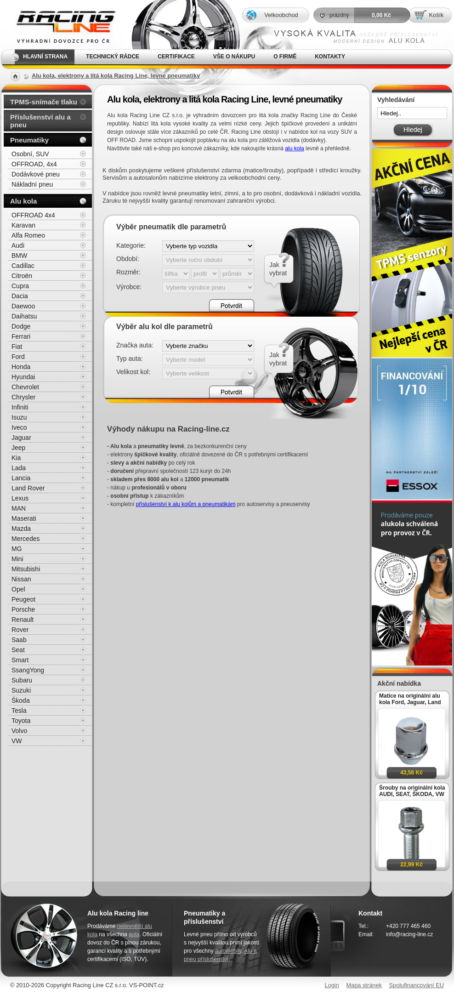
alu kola (294, 148)
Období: (127, 258)
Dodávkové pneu (35, 174)
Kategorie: (131, 245)
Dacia (19, 296)
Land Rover (28, 488)
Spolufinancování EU (416, 985)
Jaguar (21, 437)
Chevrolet (25, 387)
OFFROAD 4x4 (33, 215)
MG (16, 548)
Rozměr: (128, 272)
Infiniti (19, 407)
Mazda (21, 528)
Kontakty (330, 56)
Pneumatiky (29, 140)
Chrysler (23, 397)
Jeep (18, 447)
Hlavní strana (45, 56)
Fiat (16, 346)
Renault (22, 619)
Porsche (23, 609)
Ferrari (20, 336)
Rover (19, 629)
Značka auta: (134, 345)
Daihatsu (24, 316)
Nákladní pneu (32, 184)
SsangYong (27, 670)
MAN (18, 508)
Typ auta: (129, 358)
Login (332, 985)
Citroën (21, 275)
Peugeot (23, 599)
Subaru (21, 680)
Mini (17, 559)
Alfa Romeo (28, 235)
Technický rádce (112, 56)
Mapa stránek (364, 985)
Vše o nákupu (234, 56)
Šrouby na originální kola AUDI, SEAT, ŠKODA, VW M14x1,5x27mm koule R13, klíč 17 (412, 791)
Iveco (19, 427)
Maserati (23, 518)
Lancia (20, 478)
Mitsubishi (25, 569)
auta (134, 934)
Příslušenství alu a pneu (40, 121)
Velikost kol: (133, 371)
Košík (436, 14)
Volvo (19, 730)
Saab (19, 639)
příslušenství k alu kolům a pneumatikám (186, 504)
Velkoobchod (281, 14)
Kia (16, 457)
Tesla (19, 710)
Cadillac (22, 265)
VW (16, 741)
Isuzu (19, 417)
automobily (228, 951)
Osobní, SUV (30, 154)
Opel (18, 589)
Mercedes (25, 538)
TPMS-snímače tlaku (43, 102)
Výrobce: (129, 286)
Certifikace (176, 56)
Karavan (23, 225)
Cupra (20, 286)
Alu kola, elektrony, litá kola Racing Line (59, 24)
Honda (20, 366)
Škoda (20, 700)
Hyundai (23, 377)
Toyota (20, 720)
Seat (18, 650)
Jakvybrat (278, 269)
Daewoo (23, 306)
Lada (18, 468)
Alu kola (23, 201)
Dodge (20, 326)
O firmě (284, 56)
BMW (19, 255)
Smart (19, 660)
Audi (17, 245)
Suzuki (21, 690)
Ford (18, 356)
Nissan (21, 579)
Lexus (19, 498)
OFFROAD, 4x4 (34, 164)
